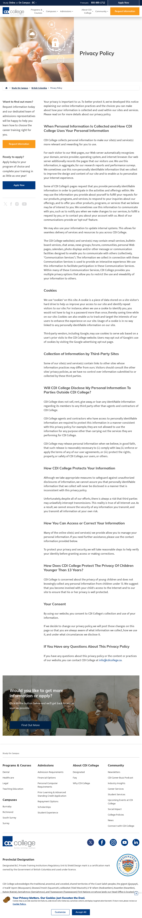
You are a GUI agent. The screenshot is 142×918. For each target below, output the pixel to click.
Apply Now (123, 2)
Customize (60, 912)
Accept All (81, 912)
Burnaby (7, 806)
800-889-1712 (98, 2)
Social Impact (115, 809)
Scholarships (44, 807)
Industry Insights (116, 783)
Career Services (116, 789)
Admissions (65, 11)
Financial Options (47, 778)
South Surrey (9, 818)
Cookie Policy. (19, 904)
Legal (5, 783)
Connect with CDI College (121, 826)
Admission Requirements (50, 772)
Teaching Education (13, 789)
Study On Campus (20, 88)
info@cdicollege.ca (110, 660)
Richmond (8, 812)
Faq (75, 778)
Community (100, 11)
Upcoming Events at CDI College (120, 801)
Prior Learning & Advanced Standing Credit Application (52, 794)
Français (84, 2)
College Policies (116, 815)
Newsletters (114, 772)
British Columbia (39, 88)
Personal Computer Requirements (48, 785)
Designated (79, 772)
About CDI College (86, 11)
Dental (6, 772)
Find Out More (30, 725)
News (111, 820)
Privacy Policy (56, 88)
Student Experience (48, 812)
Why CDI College (81, 783)
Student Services (116, 794)
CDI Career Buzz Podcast (120, 778)
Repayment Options (48, 801)
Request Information (125, 11)
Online (12, 2)
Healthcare (8, 778)
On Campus (24, 2)
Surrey (6, 823)
